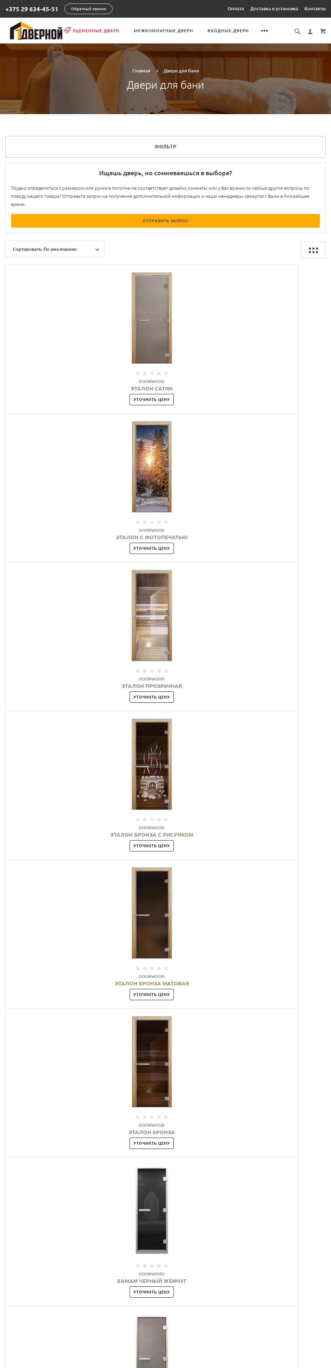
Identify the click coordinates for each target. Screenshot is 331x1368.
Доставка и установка (274, 8)
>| (196, 886)
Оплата (236, 8)
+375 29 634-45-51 (31, 9)
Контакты (315, 8)
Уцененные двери (108, 30)
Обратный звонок (88, 9)
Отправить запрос (166, 220)
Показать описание (279, 1115)
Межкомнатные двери (180, 30)
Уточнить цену (59, 399)
